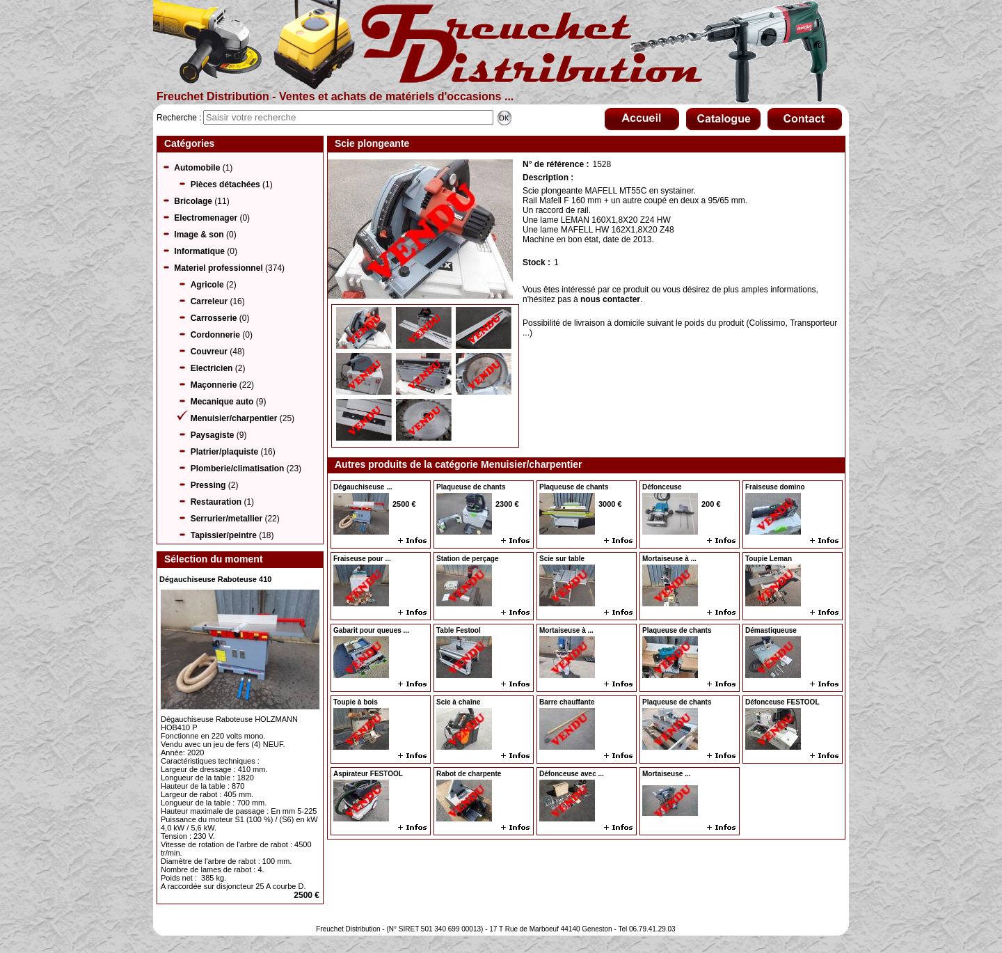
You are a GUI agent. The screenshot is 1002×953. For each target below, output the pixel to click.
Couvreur (209, 351)
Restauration (216, 502)
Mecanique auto (222, 402)
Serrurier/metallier (226, 518)
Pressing (208, 485)
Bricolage (193, 201)
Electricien (212, 368)
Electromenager (205, 218)
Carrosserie (214, 318)
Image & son (198, 234)
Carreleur (209, 301)
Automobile (197, 168)
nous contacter (610, 299)
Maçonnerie (214, 385)
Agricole (207, 285)
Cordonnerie (215, 335)
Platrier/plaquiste (224, 452)
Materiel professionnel (218, 268)
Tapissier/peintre (224, 535)
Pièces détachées (225, 184)
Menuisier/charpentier (234, 418)
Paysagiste (212, 435)
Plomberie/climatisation (238, 468)
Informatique (199, 251)
